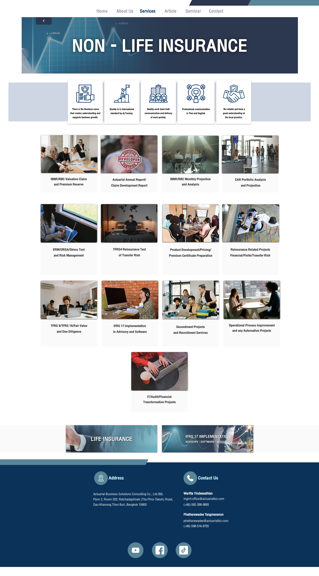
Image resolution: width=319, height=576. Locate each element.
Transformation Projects (159, 402)
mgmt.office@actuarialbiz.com (204, 499)
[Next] (44, 21)
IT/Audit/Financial (159, 397)
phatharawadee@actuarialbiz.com (206, 521)
